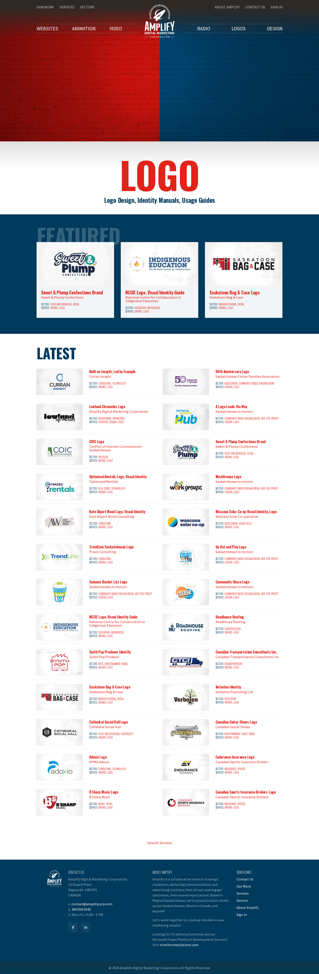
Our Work (45, 7)
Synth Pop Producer (104, 657)
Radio (203, 28)
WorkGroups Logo (228, 476)
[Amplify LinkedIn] (86, 927)
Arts (100, 664)
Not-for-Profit (269, 418)
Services (67, 7)
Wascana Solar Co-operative (237, 516)
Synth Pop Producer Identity (110, 652)
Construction (232, 629)
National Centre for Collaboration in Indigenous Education (153, 299)
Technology (119, 383)
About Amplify (227, 7)
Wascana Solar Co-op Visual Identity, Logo (246, 511)
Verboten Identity (228, 687)
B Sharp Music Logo (103, 792)
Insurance (230, 769)
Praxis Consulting (102, 552)
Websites (47, 28)
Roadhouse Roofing (230, 617)
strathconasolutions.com (179, 945)
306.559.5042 (81, 909)
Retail (76, 304)
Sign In (276, 7)
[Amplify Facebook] (73, 927)
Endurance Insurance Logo (235, 757)
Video (115, 28)
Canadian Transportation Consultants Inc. (246, 652)
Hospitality (127, 734)
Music (125, 664)
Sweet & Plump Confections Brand (72, 292)
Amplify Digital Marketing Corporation (118, 411)
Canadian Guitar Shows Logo (236, 722)
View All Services (159, 843)
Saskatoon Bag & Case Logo (235, 292)
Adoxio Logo (98, 757)
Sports (241, 769)
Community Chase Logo (232, 582)
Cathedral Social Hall (105, 727)
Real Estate (104, 488)
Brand (54, 308)
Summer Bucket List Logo (108, 582)
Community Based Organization (256, 383)
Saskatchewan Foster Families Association (248, 376)
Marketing (118, 418)
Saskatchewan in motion (234, 411)
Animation (83, 28)
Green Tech (245, 523)
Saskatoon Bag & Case (226, 297)
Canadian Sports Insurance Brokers (242, 762)
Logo (62, 308)
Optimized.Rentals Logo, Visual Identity (118, 476)
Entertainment (112, 664)
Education (140, 308)
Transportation (233, 664)
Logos (238, 28)
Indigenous (153, 308)
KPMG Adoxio (99, 762)
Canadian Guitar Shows (233, 727)
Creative (103, 422)
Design (274, 28)
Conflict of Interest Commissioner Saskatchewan (115, 448)
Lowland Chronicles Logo (107, 406)
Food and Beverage (61, 304)
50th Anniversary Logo (232, 371)
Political (103, 457)
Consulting (104, 383)
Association (230, 383)
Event (244, 734)
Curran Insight (100, 376)
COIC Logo (96, 441)
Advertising (104, 418)
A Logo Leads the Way (231, 406)
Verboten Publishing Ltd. (234, 692)
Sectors (87, 7)
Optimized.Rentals (103, 481)
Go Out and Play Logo (231, 547)
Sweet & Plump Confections (62, 297)
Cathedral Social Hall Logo (108, 722)
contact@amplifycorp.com (91, 904)
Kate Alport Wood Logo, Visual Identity (117, 511)
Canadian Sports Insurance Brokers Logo (246, 792)
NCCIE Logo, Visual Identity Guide (154, 292)
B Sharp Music (99, 797)
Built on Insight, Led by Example (112, 371)
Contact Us (255, 7)
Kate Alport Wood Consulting (111, 516)
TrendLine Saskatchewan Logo (111, 547)
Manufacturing (227, 304)
